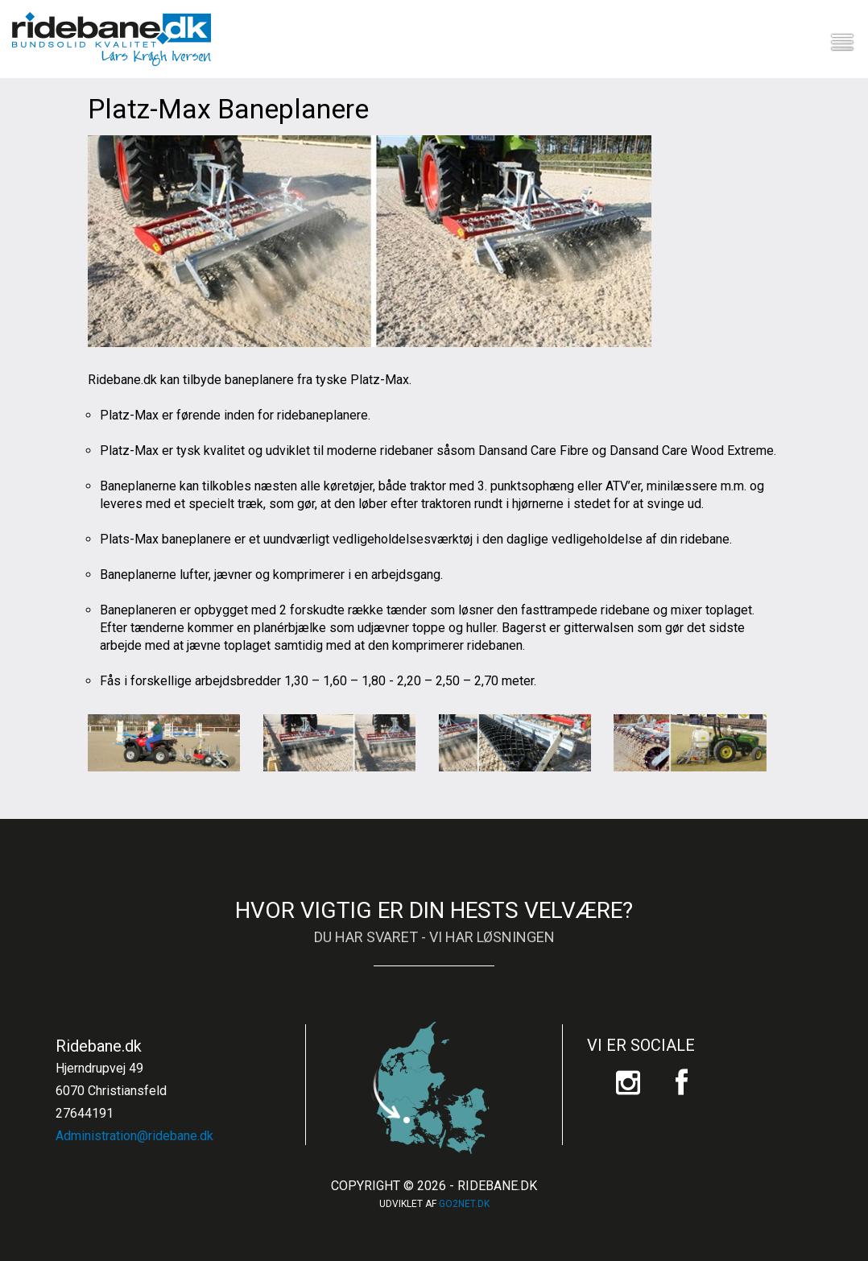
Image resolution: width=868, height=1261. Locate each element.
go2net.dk (464, 1203)
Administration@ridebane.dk (134, 1135)
